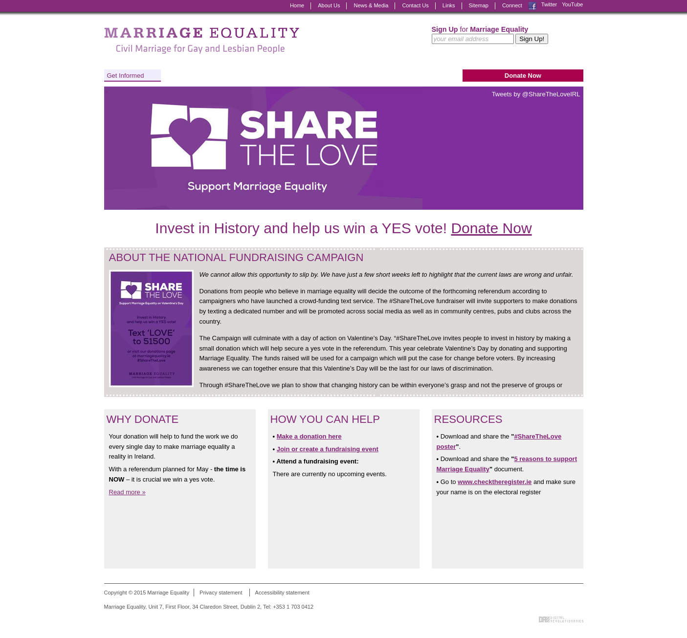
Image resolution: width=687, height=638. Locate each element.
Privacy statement (220, 592)
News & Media (371, 5)
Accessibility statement (282, 592)
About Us (329, 5)
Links (449, 5)
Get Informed (125, 75)
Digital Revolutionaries (561, 619)
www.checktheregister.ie (495, 481)
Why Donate (143, 419)
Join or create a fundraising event (327, 449)
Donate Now (523, 75)
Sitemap (478, 5)
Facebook (532, 6)
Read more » (127, 492)
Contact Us (415, 5)
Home (297, 5)
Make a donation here (309, 436)
